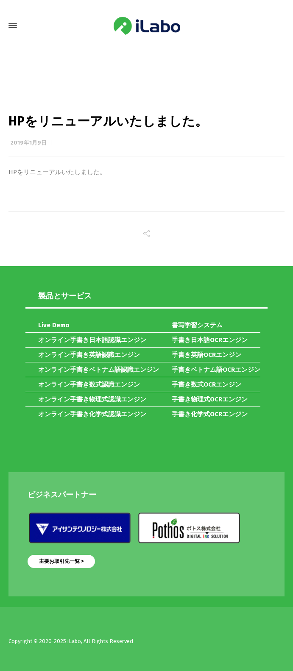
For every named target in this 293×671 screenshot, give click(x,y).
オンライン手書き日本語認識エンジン (92, 340)
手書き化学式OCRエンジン (210, 414)
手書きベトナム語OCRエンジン (216, 369)
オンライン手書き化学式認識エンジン (92, 414)
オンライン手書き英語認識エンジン (89, 355)
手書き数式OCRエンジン (206, 384)
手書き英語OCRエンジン (206, 355)
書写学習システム (197, 325)
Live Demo (54, 325)
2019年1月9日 (29, 142)
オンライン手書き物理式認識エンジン (92, 399)
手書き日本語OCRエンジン (210, 340)
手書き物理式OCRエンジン (210, 399)
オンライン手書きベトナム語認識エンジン (98, 369)
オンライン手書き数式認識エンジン (89, 384)
